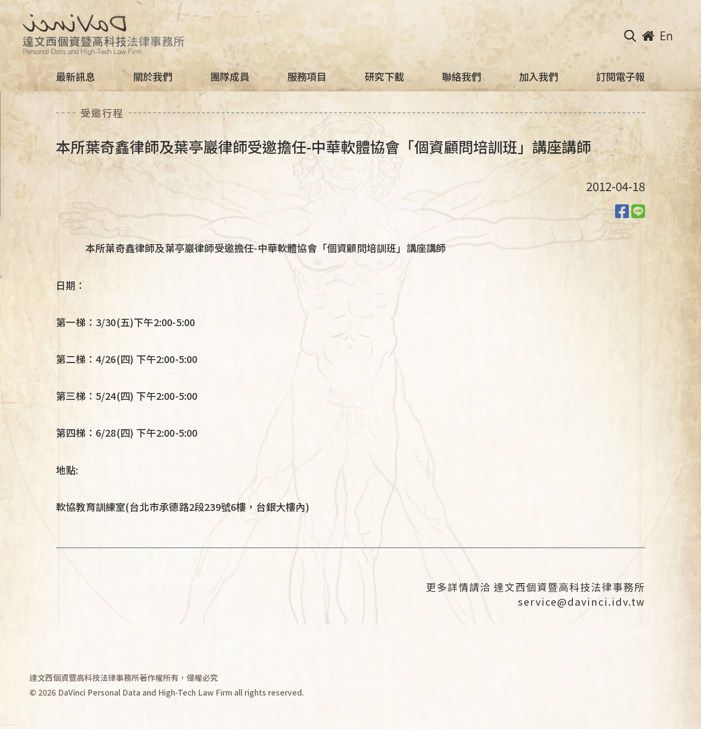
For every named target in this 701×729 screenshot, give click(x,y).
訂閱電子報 (620, 77)
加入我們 (538, 77)
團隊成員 (229, 77)
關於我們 (152, 77)
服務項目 (306, 77)
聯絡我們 (461, 77)
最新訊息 (75, 77)
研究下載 (384, 77)
